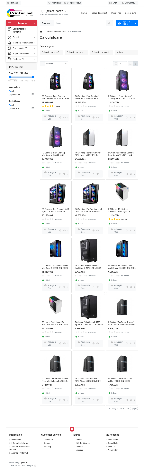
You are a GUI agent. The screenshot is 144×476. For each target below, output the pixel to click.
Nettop (120, 52)
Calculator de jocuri (100, 52)
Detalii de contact (99, 13)
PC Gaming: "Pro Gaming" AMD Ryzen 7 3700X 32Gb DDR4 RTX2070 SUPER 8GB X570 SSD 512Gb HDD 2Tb (55, 212)
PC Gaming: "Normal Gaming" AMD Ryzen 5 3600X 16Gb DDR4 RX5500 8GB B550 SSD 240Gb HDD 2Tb (88, 156)
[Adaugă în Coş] (50, 117)
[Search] (80, 23)
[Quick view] (64, 117)
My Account (113, 440)
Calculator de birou (75, 52)
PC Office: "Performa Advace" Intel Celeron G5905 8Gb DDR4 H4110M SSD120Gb (121, 324)
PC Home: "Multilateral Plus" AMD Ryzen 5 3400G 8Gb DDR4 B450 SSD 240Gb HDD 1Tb (122, 268)
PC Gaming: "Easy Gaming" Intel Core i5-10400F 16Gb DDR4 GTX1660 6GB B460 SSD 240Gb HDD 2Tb (88, 99)
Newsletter (112, 450)
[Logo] (20, 13)
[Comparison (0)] (72, 3)
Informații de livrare (19, 443)
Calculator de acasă (50, 52)
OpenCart (24, 462)
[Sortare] (56, 63)
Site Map (47, 446)
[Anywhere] (47, 23)
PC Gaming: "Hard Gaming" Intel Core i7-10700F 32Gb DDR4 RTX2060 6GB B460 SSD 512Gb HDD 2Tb (55, 156)
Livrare (84, 13)
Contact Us (48, 440)
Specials (79, 450)
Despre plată (130, 13)
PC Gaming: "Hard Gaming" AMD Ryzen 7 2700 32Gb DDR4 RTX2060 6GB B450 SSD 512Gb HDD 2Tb (122, 99)
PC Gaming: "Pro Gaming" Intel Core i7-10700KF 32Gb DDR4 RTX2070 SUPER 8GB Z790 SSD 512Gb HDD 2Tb (88, 212)
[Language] (13, 3)
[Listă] (130, 63)
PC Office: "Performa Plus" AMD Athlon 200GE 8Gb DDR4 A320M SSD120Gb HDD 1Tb (88, 381)
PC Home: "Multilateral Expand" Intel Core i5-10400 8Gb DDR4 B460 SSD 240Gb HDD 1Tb (55, 268)
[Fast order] (60, 117)
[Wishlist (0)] (55, 3)
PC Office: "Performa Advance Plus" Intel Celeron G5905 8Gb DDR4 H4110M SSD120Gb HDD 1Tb (55, 382)
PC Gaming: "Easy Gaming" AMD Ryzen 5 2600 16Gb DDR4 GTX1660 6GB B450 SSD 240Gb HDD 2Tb (55, 99)
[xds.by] (34, 465)
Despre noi (116, 13)
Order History (114, 443)
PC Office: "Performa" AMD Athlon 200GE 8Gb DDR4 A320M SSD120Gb (120, 381)
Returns (47, 443)
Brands (79, 440)
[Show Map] (72, 429)
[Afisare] (122, 63)
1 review (57, 106)
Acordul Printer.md (19, 453)
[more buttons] (67, 117)
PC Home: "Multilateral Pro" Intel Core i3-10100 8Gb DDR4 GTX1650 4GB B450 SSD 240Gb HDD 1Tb (55, 325)
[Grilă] (135, 63)
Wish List (112, 446)
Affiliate (79, 446)
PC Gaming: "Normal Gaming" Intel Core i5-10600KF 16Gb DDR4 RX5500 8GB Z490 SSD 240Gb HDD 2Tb (121, 156)
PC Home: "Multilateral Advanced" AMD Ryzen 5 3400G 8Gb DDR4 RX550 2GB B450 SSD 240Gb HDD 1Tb (121, 212)
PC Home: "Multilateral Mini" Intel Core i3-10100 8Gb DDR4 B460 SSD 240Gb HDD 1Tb (88, 268)
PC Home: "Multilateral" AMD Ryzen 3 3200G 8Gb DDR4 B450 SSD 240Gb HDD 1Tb (89, 324)
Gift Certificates (82, 443)
